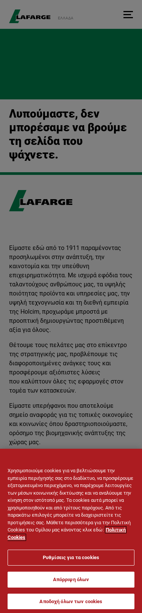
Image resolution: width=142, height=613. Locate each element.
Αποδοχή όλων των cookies (70, 605)
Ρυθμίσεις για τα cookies (71, 561)
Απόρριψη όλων (71, 583)
